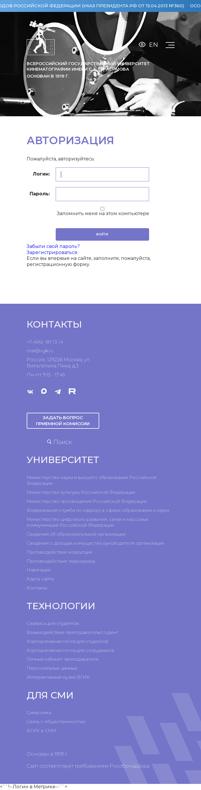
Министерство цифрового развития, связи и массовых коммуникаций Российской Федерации (88, 522)
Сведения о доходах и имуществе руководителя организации (95, 543)
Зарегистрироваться (52, 252)
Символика (39, 712)
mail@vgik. (38, 350)
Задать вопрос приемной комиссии (63, 420)
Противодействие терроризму (61, 561)
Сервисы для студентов (53, 623)
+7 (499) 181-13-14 (45, 342)
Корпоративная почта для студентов (67, 641)
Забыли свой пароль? (53, 246)
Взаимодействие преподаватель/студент (72, 632)
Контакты (37, 588)
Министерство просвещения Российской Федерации (87, 501)
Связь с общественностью (56, 721)
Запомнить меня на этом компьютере (102, 213)
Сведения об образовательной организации (76, 534)
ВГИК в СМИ (41, 730)
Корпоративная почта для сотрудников (70, 650)
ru (51, 350)
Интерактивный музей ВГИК (58, 677)
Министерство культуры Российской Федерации (81, 492)
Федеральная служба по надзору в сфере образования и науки (98, 510)
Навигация (38, 570)
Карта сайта (40, 579)
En (153, 44)
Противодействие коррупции (59, 552)
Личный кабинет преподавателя (62, 659)
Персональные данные (52, 668)
